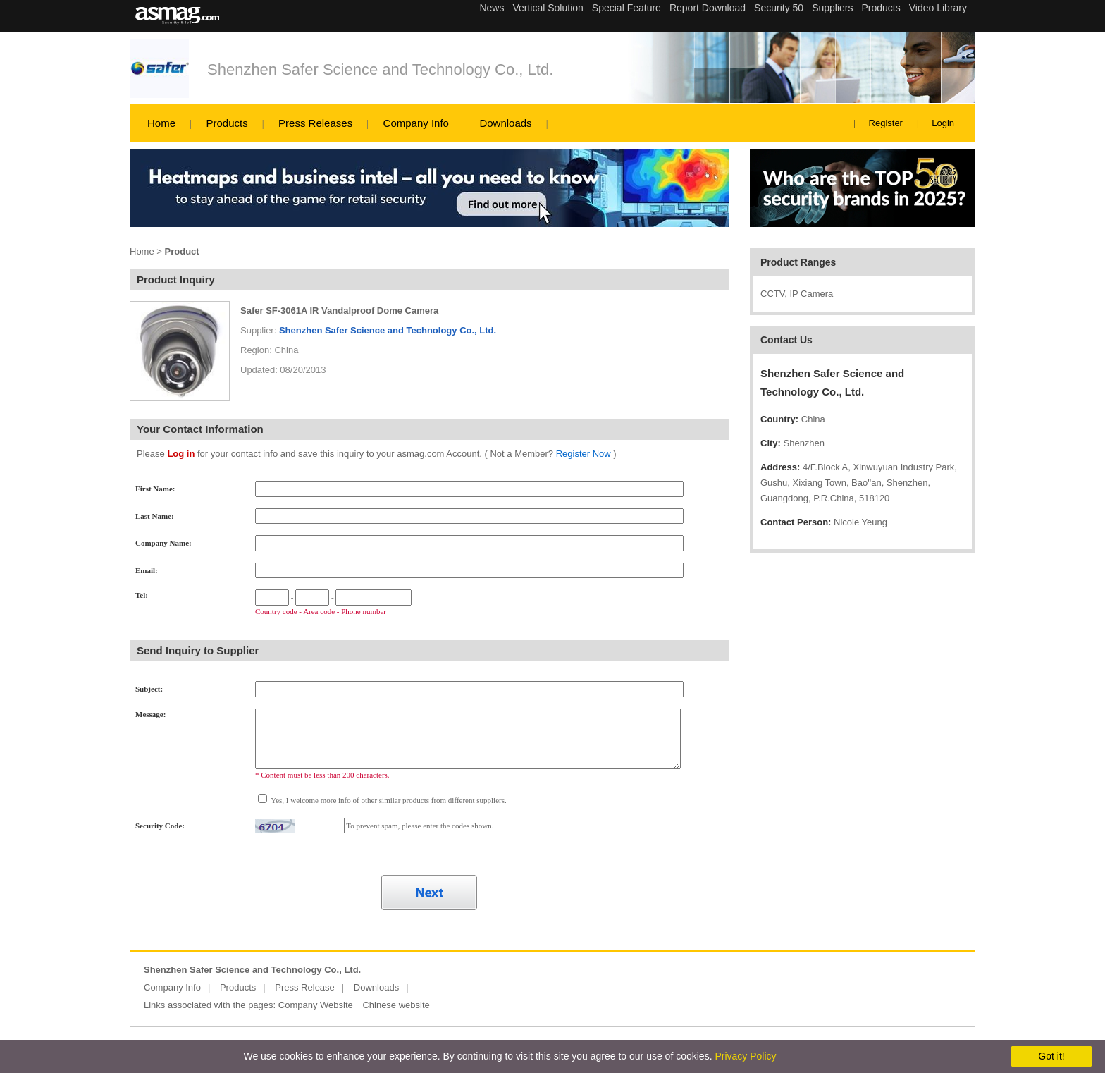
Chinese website (395, 1005)
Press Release (305, 987)
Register (886, 123)
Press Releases (315, 123)
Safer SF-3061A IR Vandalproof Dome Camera (339, 310)
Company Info (416, 123)
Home (161, 123)
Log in (181, 453)
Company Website (315, 1005)
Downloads (505, 123)
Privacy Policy (745, 1056)
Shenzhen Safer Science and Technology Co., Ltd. (380, 69)
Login (943, 123)
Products (226, 123)
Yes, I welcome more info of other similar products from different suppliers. (388, 800)
